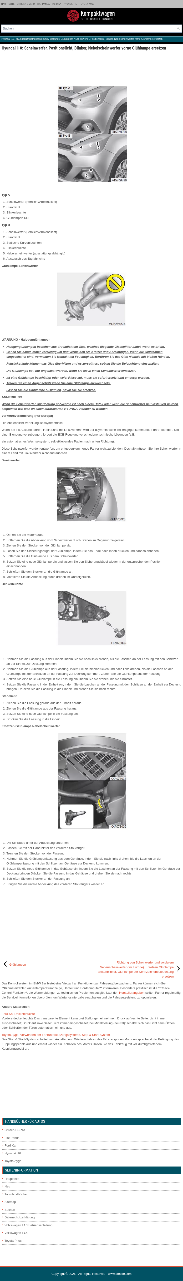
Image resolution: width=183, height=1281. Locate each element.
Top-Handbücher (16, 1194)
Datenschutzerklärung (20, 1217)
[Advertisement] (91, 67)
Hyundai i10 (70, 3)
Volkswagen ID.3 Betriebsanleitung (28, 1225)
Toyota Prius (13, 1240)
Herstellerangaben (131, 992)
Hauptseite (8, 3)
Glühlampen (67, 39)
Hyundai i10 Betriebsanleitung (32, 39)
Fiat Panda (43, 3)
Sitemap (10, 1202)
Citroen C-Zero (26, 3)
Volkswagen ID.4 (16, 1233)
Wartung (54, 39)
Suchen (10, 1209)
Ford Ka (56, 3)
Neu (7, 1186)
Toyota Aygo (87, 3)
